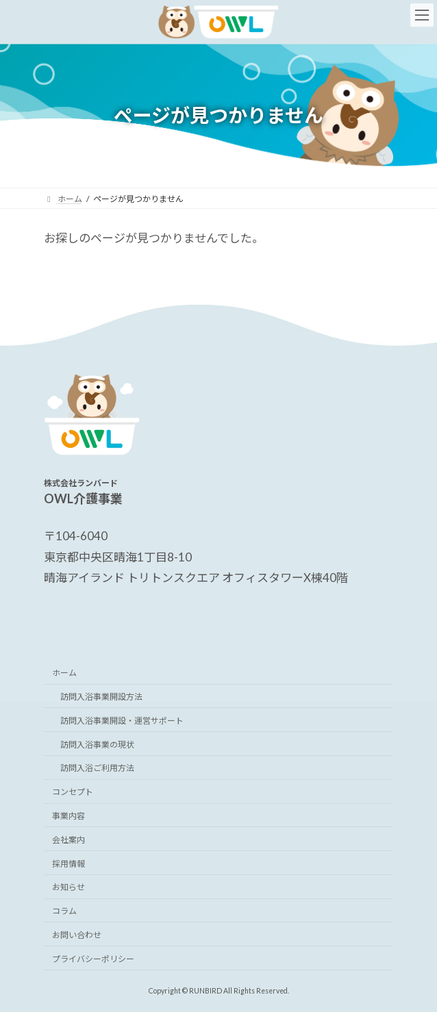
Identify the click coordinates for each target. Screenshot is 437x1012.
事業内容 (68, 816)
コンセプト (72, 792)
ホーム (64, 673)
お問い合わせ (76, 934)
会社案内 (68, 839)
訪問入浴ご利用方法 (97, 768)
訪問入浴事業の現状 (97, 744)
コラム (64, 911)
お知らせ (68, 887)
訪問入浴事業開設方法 (101, 697)
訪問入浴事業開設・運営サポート (122, 720)
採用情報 (68, 863)
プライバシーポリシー (93, 958)
